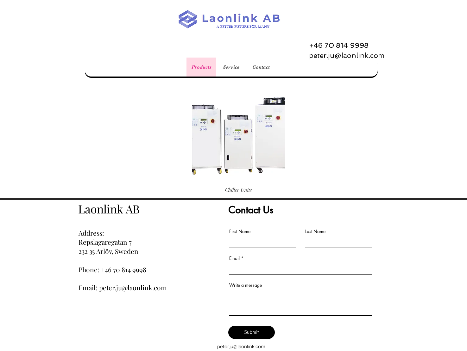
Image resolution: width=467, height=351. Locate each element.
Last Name (315, 231)
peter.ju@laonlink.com (241, 346)
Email (234, 258)
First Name (239, 231)
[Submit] (251, 332)
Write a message (245, 285)
